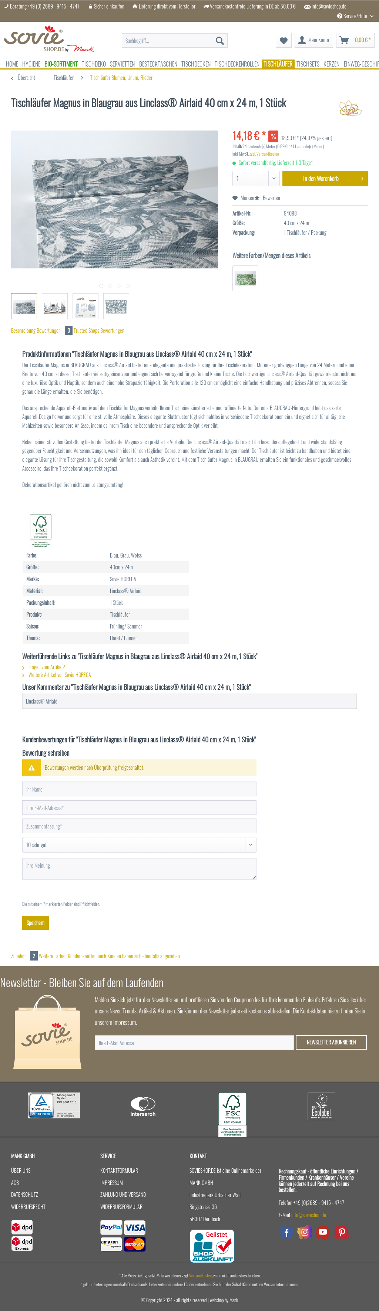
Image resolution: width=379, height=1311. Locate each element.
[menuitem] (175, 40)
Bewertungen (55, 330)
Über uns (20, 1170)
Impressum (111, 1182)
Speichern (35, 922)
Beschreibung (23, 330)
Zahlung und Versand (123, 1194)
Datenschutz (24, 1194)
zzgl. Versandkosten (264, 153)
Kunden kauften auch (87, 956)
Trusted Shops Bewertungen (99, 330)
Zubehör (25, 956)
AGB (15, 1182)
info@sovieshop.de (329, 6)
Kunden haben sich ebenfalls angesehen (143, 956)
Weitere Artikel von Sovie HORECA (56, 674)
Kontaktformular (119, 1170)
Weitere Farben (53, 956)
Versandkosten (200, 1275)
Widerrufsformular (121, 1206)
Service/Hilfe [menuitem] (352, 16)
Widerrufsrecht (28, 1206)
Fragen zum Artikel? (43, 667)
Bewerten (267, 197)
